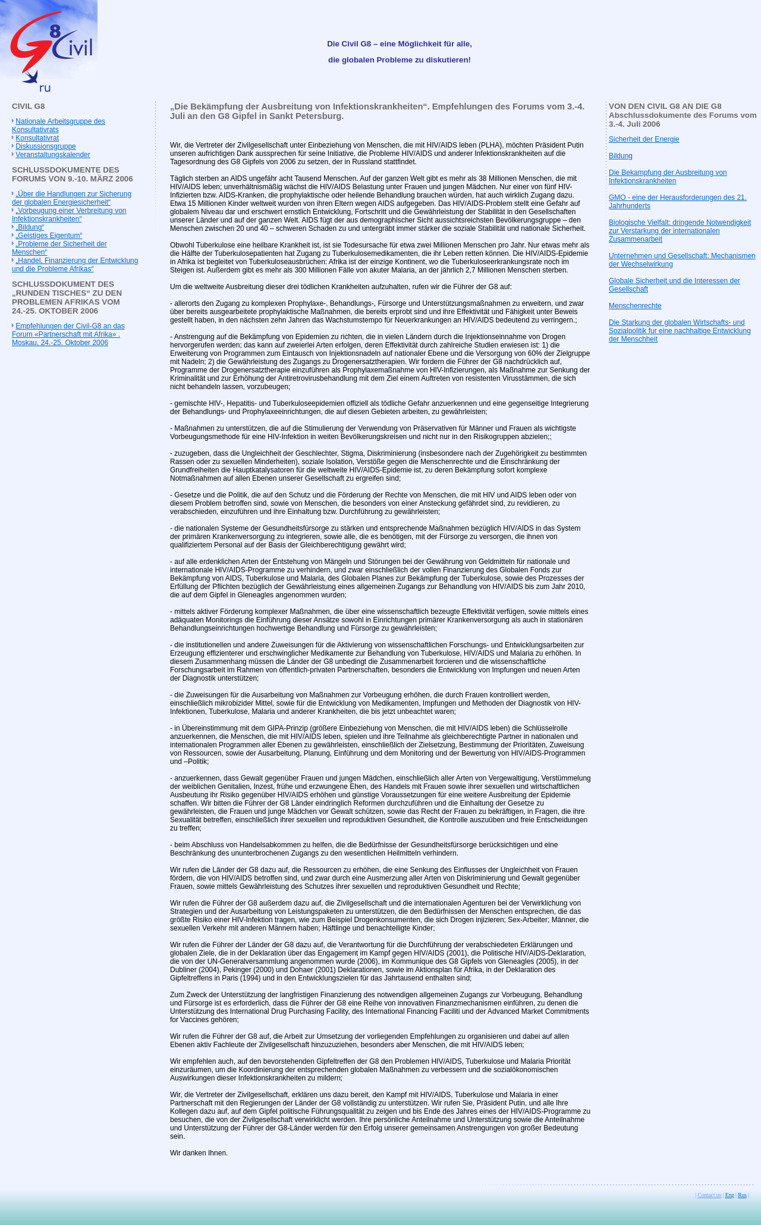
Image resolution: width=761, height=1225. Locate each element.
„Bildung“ (29, 227)
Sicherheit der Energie (644, 139)
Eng (729, 1195)
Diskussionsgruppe (45, 146)
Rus (742, 1195)
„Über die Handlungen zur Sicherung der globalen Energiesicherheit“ (71, 198)
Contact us (710, 1195)
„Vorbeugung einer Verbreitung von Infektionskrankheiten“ (69, 214)
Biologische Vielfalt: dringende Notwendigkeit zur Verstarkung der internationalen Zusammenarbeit (680, 230)
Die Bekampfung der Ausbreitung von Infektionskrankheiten (668, 176)
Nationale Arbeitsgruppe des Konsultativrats (58, 125)
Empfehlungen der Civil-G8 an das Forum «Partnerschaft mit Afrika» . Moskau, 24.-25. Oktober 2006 (68, 334)
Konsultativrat (37, 138)
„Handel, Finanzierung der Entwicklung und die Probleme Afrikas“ (75, 264)
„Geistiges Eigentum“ (48, 235)
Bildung (621, 156)
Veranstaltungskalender (52, 155)
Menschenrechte (635, 306)
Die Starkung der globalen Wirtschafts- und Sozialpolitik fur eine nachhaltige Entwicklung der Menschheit (680, 330)
